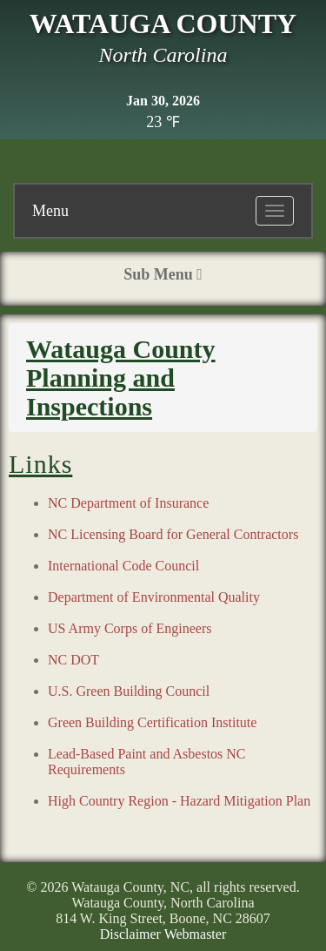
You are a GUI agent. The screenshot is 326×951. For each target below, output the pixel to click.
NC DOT (73, 659)
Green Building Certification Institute (152, 722)
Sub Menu (163, 274)
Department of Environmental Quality (154, 597)
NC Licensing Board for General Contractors (173, 534)
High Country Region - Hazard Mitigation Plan (179, 800)
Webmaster (195, 934)
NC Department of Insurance (128, 503)
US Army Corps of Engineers (129, 628)
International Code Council (123, 565)
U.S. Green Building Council (129, 691)
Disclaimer (130, 934)
